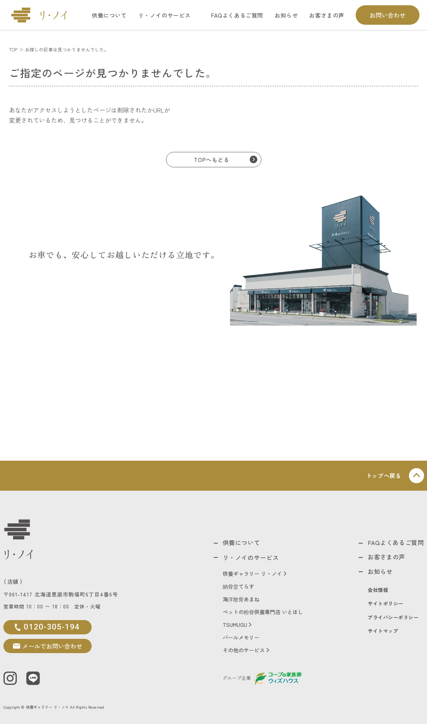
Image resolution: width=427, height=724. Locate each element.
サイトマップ (383, 631)
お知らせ (286, 15)
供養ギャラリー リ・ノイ (252, 572)
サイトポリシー (386, 603)
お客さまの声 (326, 15)
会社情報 (378, 589)
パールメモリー (241, 636)
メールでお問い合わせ (51, 645)
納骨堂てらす (238, 585)
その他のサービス (244, 649)
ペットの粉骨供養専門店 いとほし (263, 610)
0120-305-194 (51, 626)
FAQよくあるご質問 (237, 15)
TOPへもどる (211, 160)
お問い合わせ (388, 15)
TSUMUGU (235, 623)
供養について (109, 15)
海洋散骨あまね (241, 598)
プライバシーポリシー (393, 617)
